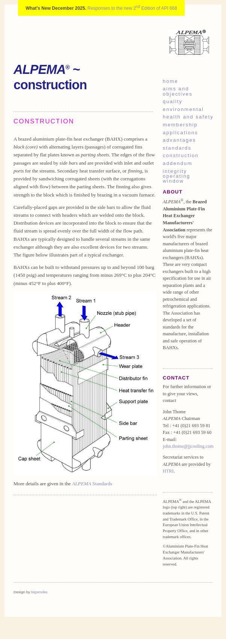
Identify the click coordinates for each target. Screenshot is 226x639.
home (170, 81)
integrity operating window (176, 176)
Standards (92, 483)
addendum (178, 163)
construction (181, 155)
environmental (183, 109)
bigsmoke (39, 592)
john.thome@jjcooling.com (188, 446)
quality (172, 101)
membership (180, 125)
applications (180, 132)
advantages (179, 140)
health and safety (188, 117)
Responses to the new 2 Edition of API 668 (132, 8)
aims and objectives (178, 91)
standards (177, 148)
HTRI (168, 471)
